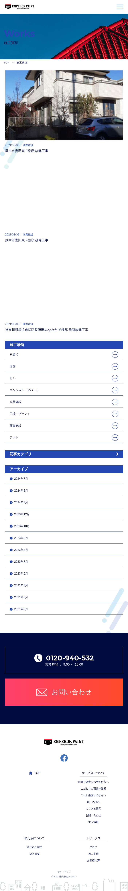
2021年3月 (21, 609)
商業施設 (15, 425)
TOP (6, 62)
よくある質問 (93, 808)
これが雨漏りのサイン (93, 795)
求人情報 (93, 822)
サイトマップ (64, 871)
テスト (14, 437)
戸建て (14, 354)
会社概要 (34, 853)
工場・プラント (20, 413)
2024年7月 (21, 478)
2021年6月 (21, 597)
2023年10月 (22, 526)
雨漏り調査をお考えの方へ (93, 781)
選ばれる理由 (34, 847)
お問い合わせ (93, 815)
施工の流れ (93, 802)
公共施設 (15, 401)
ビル (12, 378)
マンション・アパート (24, 390)
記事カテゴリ (20, 454)
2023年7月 (21, 561)
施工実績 (93, 853)
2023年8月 (21, 549)
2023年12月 (22, 514)
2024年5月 (21, 490)
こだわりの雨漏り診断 (93, 788)
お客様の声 (93, 860)
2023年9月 (21, 538)
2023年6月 (21, 573)
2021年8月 (21, 585)
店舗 (12, 366)
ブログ (93, 847)
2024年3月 (21, 502)
